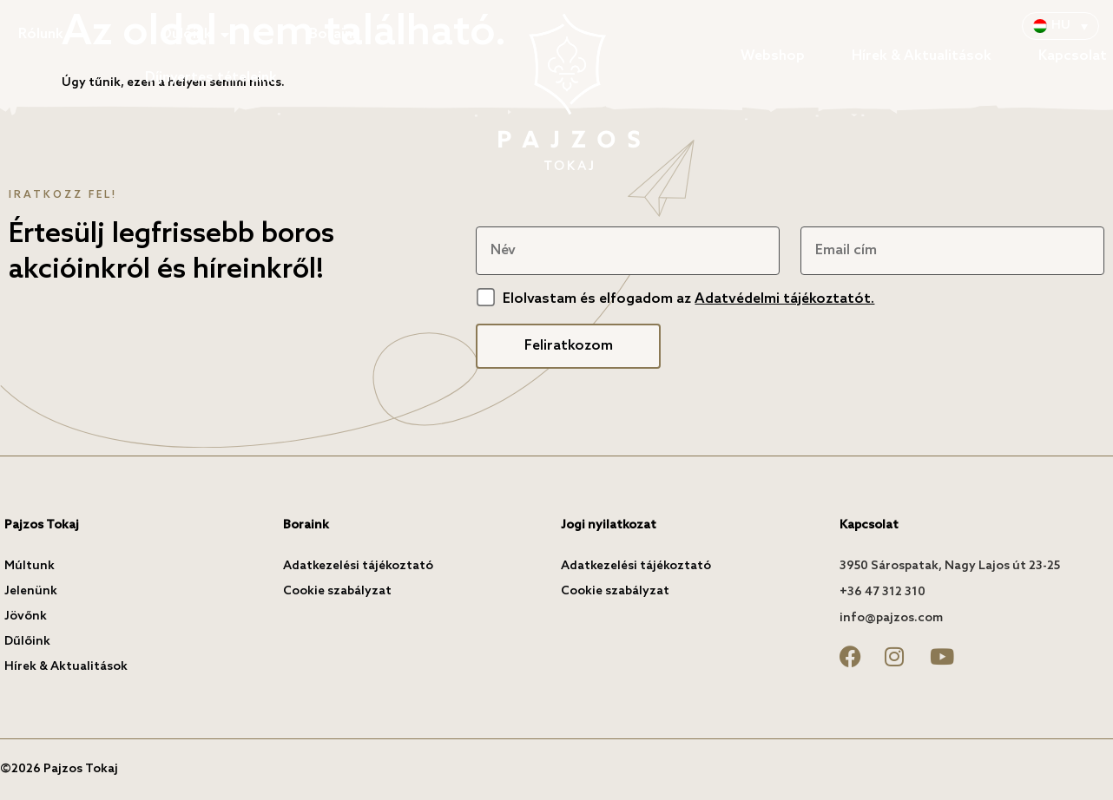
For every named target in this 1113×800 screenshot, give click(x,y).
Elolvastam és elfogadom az (688, 299)
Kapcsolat (1072, 56)
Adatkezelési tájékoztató (358, 566)
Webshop (773, 56)
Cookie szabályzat (337, 591)
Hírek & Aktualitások (921, 56)
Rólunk (49, 34)
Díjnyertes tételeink (211, 77)
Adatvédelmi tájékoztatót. (784, 299)
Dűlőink (195, 34)
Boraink (334, 34)
